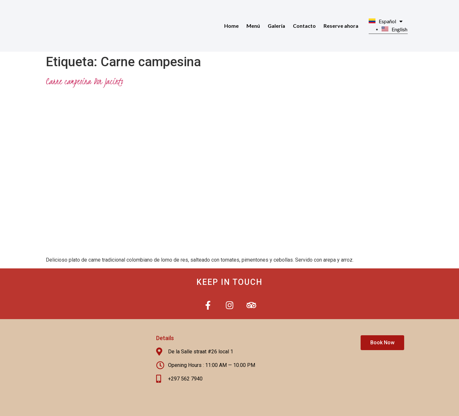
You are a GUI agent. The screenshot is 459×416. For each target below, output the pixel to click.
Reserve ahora (341, 26)
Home (231, 26)
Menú (253, 26)
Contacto (304, 26)
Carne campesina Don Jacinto (84, 81)
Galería (276, 26)
